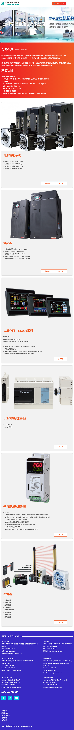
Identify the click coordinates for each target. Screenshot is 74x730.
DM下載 (60, 183)
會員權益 (4, 716)
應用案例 (47, 183)
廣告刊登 (4, 719)
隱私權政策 (4, 712)
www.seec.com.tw (21, 50)
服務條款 (4, 709)
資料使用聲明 (5, 714)
